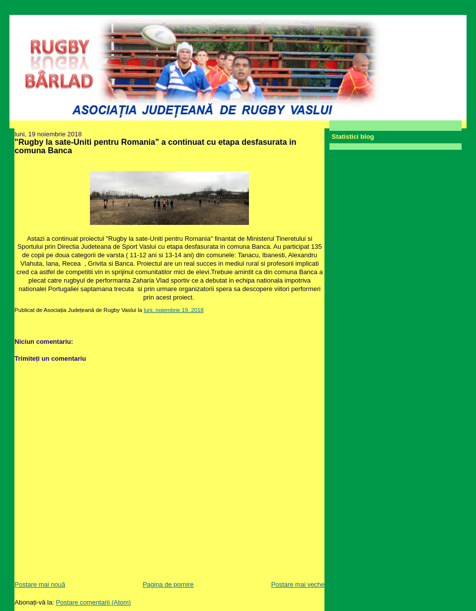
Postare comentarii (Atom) (93, 602)
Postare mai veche (298, 584)
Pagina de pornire (168, 584)
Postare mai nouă (39, 584)
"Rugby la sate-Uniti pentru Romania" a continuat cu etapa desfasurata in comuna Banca (155, 146)
